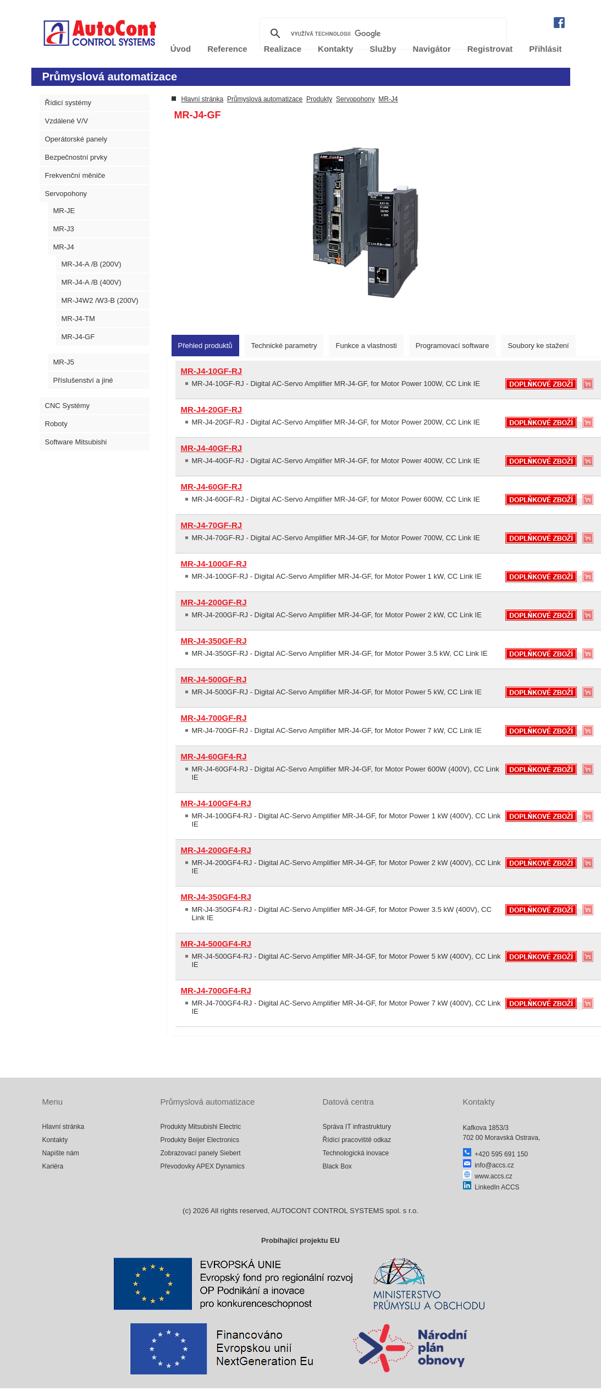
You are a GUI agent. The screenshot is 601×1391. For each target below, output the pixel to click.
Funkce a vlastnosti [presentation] (365, 345)
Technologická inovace (356, 1153)
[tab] (205, 345)
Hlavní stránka (202, 99)
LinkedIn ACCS (491, 1187)
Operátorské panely (76, 139)
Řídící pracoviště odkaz (357, 1140)
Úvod (180, 48)
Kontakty (55, 1140)
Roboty (56, 424)
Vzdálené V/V (67, 121)
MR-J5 (63, 362)
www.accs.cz (487, 1176)
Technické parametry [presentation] (284, 345)
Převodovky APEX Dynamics (203, 1166)
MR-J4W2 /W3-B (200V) (100, 300)
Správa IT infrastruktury (357, 1127)
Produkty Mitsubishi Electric (201, 1127)
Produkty (319, 99)
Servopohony (66, 193)
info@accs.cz (488, 1165)
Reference (227, 48)
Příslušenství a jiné (83, 380)
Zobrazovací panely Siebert (201, 1153)
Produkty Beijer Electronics (200, 1140)
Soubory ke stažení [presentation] (538, 345)
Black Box (337, 1166)
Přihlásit (545, 48)
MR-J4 (63, 247)
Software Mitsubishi (76, 442)
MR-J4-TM (78, 318)
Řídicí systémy (68, 103)
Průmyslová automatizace (264, 99)
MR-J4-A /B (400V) (92, 282)
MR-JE (64, 211)
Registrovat (490, 48)
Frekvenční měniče (75, 175)
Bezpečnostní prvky (76, 157)
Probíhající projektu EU (300, 1240)
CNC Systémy (67, 405)
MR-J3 (63, 229)
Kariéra (53, 1166)
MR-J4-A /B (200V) (92, 264)
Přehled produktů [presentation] (205, 345)
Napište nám (60, 1153)
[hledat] (381, 33)
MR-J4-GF (78, 337)
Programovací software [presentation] (452, 345)
